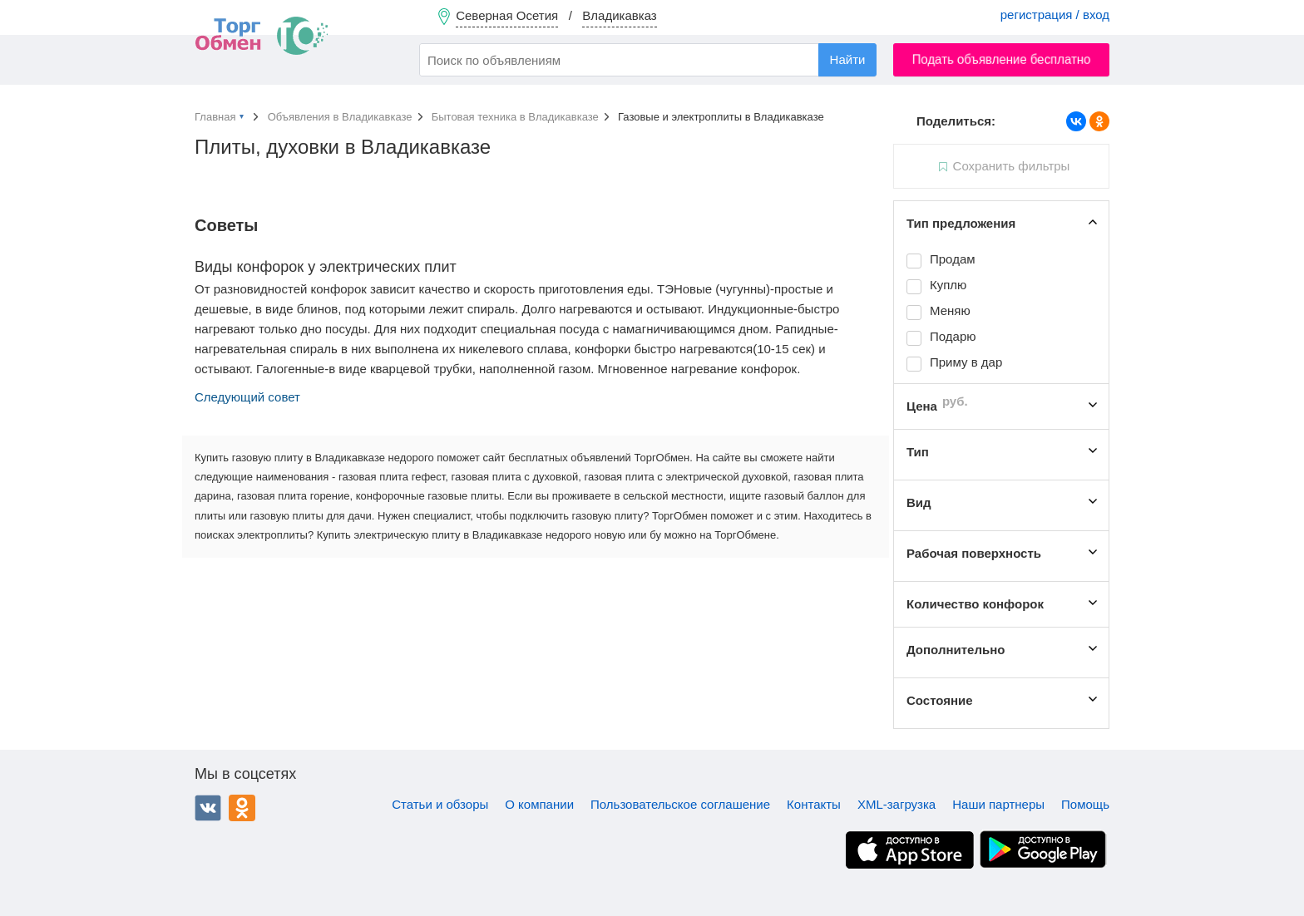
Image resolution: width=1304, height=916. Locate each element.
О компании (539, 804)
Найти (848, 59)
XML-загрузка (896, 804)
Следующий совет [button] (247, 397)
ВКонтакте (208, 808)
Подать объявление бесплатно (1001, 59)
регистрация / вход (1054, 14)
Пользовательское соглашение (680, 804)
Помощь (1085, 804)
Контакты (814, 804)
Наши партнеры (998, 804)
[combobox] (648, 59)
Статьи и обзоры (440, 804)
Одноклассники (242, 808)
